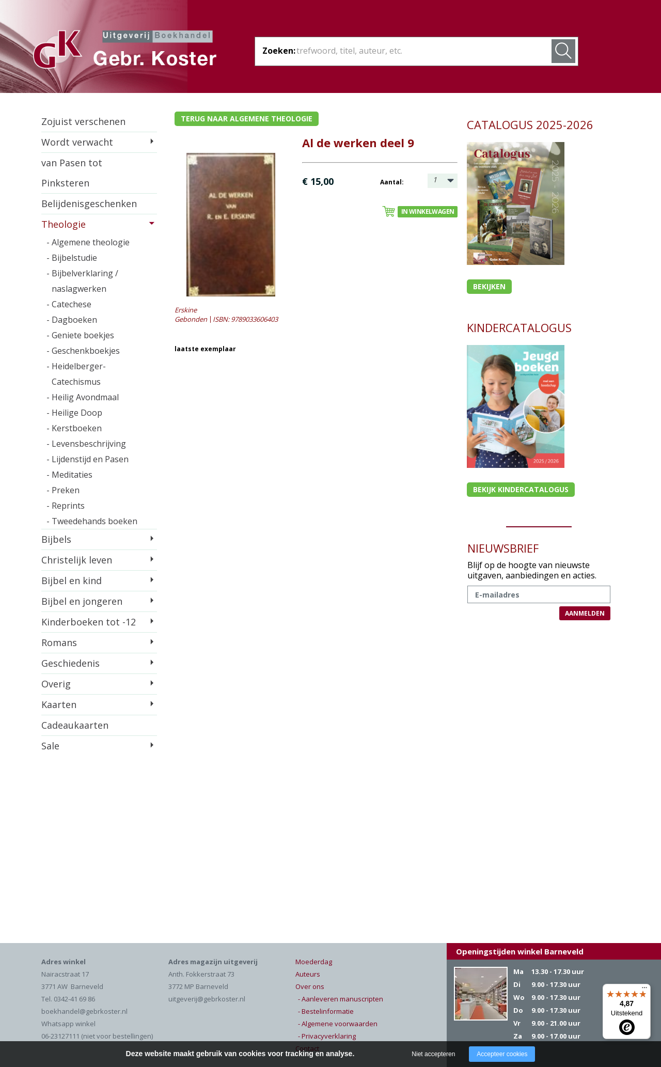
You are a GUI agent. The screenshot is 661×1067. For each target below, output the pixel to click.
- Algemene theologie (88, 242)
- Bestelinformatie (326, 1011)
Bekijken (489, 286)
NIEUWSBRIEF (503, 548)
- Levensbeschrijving (86, 443)
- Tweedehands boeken (91, 521)
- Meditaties (69, 474)
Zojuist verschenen (83, 121)
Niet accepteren (433, 1054)
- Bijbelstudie (71, 257)
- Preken (63, 490)
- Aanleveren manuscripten (340, 998)
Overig (56, 684)
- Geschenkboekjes (83, 350)
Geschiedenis (70, 663)
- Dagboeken (71, 319)
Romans (59, 642)
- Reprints (65, 505)
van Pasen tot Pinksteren (71, 172)
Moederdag (313, 961)
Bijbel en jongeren (81, 601)
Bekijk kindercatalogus (521, 489)
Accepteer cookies (502, 1054)
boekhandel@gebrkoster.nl (84, 1011)
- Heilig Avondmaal (82, 397)
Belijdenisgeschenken (89, 203)
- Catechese (68, 304)
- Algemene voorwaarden (337, 1023)
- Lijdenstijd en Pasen (87, 459)
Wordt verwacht (77, 142)
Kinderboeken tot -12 (88, 622)
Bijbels (56, 539)
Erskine (186, 310)
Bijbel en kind (71, 580)
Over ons (309, 986)
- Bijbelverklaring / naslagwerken (82, 281)
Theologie (63, 224)
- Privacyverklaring (327, 1036)
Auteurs (307, 974)
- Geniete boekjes (80, 335)
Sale (50, 746)
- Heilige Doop (74, 412)
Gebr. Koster (124, 51)
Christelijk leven (76, 560)
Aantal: (392, 182)
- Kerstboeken (74, 428)
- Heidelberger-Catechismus (76, 373)
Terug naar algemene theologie (246, 118)
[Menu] (644, 990)
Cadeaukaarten (74, 725)
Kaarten (58, 704)
